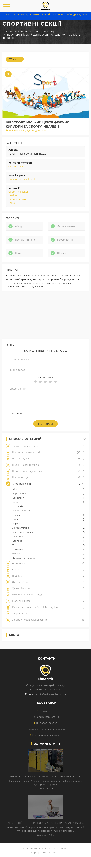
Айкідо (12, 195)
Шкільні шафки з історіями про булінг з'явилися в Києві (45, 776)
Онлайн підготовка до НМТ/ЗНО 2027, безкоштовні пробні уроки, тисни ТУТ (45, 16)
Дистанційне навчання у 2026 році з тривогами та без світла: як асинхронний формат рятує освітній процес (45, 823)
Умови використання (46, 716)
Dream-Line (55, 852)
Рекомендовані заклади (46, 735)
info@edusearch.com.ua (52, 694)
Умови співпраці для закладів (47, 729)
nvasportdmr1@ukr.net (21, 179)
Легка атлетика (17, 199)
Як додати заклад (46, 722)
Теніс (11, 202)
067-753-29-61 (16, 166)
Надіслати (45, 423)
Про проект (47, 711)
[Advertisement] (45, 316)
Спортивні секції (18, 191)
